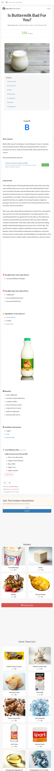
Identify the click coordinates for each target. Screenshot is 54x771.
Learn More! (9, 474)
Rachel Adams (14, 486)
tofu (7, 434)
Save (48, 8)
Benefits (11, 102)
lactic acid (9, 324)
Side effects (12, 94)
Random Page (27, 605)
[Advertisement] (27, 252)
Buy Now (45, 165)
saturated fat (10, 317)
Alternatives (12, 106)
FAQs (10, 90)
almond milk (10, 437)
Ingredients (12, 98)
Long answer (12, 85)
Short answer (12, 81)
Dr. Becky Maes (16, 8)
